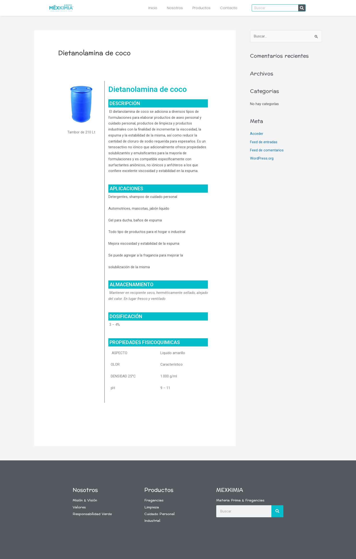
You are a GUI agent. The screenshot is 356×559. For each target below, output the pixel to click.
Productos (201, 7)
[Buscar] (301, 8)
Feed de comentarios (267, 150)
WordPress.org (262, 158)
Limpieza (151, 507)
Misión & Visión (85, 500)
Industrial (152, 521)
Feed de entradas (263, 142)
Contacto (228, 7)
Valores (79, 507)
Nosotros (175, 7)
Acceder (256, 134)
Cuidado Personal (159, 514)
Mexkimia (229, 490)
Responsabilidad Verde (92, 514)
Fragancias (153, 500)
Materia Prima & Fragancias (240, 500)
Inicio (152, 7)
